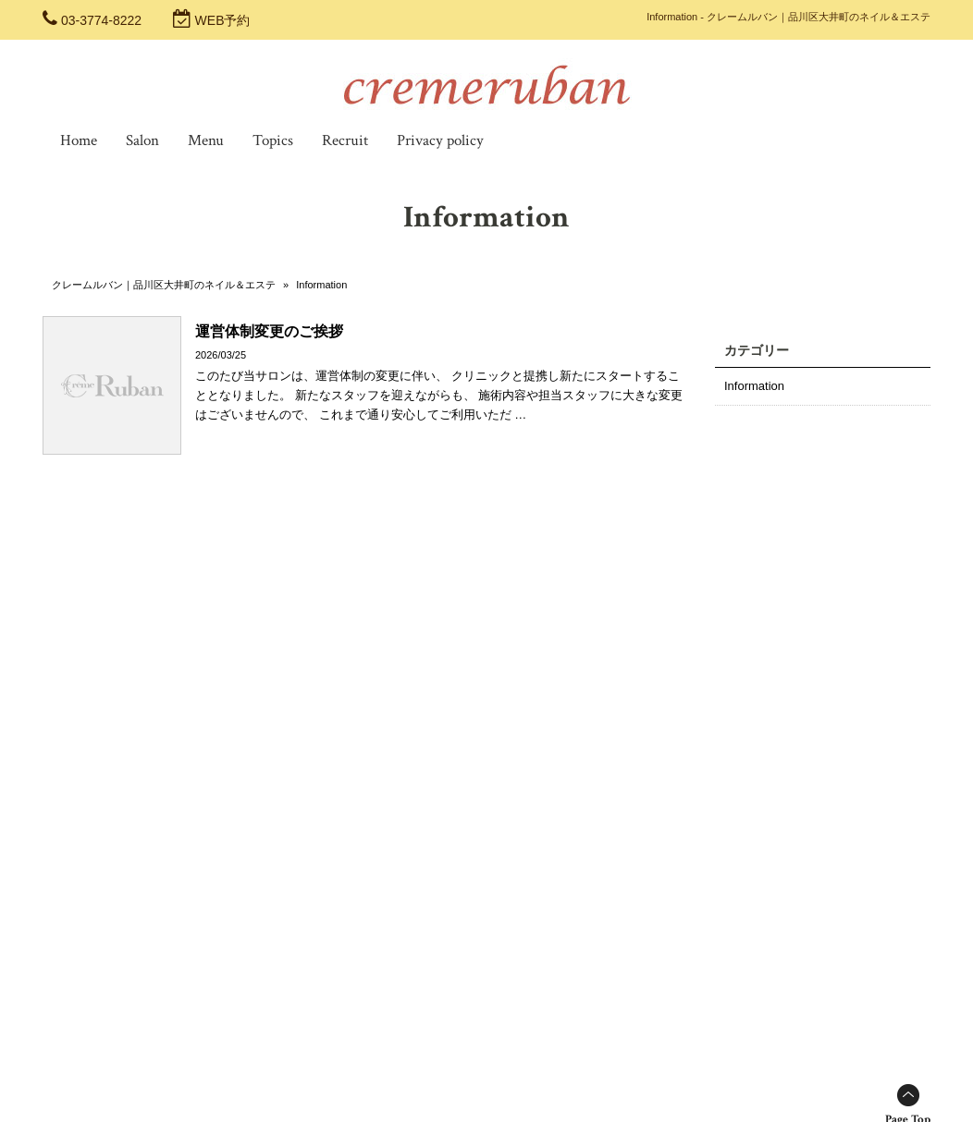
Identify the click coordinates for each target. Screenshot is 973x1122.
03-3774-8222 (101, 20)
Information (754, 386)
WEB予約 (223, 20)
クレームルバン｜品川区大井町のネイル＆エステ (164, 284)
